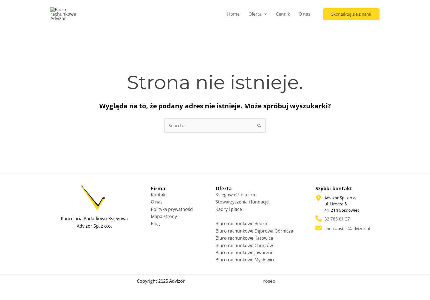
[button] (351, 15)
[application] (264, 15)
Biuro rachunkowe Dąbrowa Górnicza (254, 233)
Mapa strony (164, 218)
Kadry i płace (229, 211)
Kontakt (159, 196)
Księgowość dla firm (236, 196)
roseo (269, 283)
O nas (157, 203)
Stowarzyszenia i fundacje (242, 203)
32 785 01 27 (337, 220)
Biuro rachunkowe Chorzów (244, 247)
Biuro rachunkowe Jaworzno (245, 254)
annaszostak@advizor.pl (347, 230)
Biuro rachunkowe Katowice (244, 240)
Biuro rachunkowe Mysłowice (246, 262)
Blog (155, 225)
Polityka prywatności (172, 211)
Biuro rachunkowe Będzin (242, 225)
